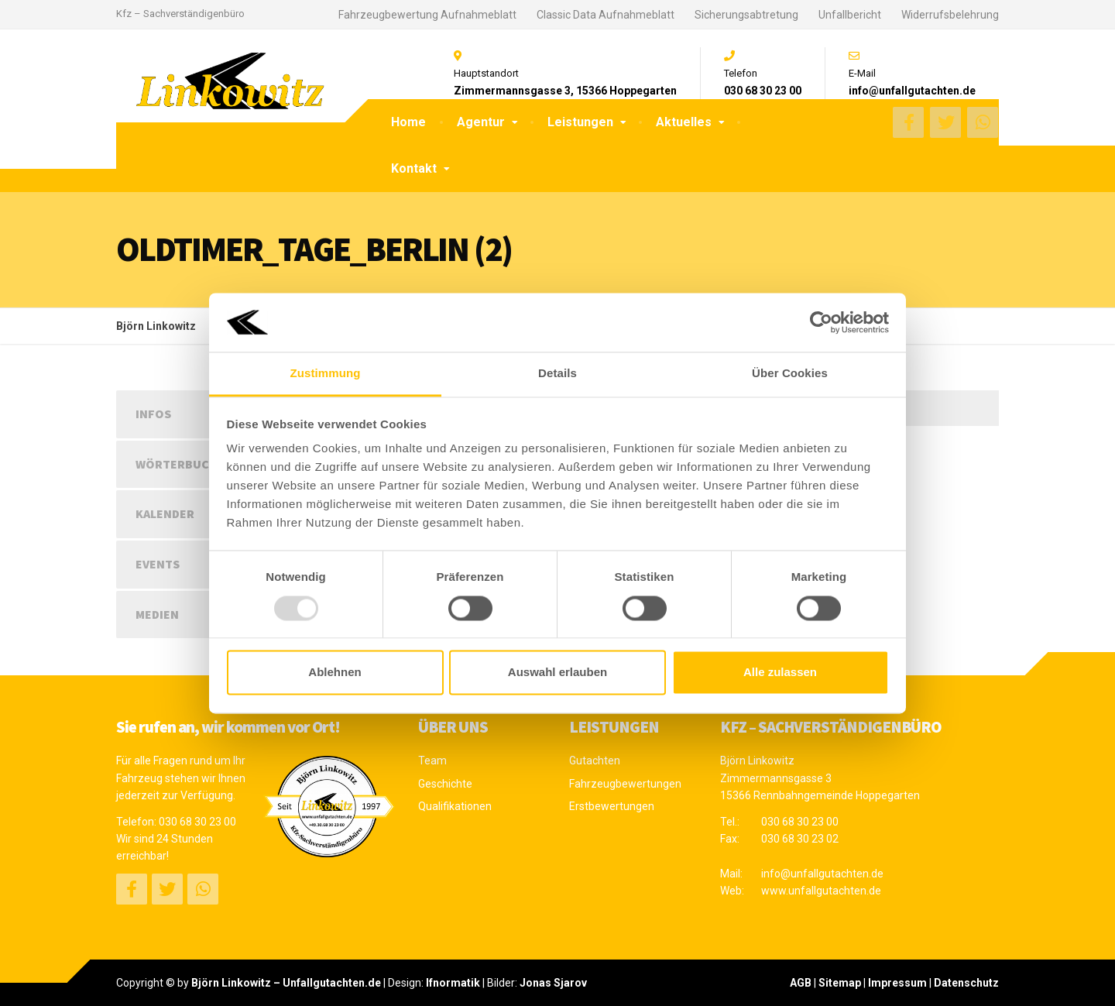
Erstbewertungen (611, 806)
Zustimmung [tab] (325, 373)
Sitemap (839, 983)
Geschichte (445, 784)
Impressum (897, 983)
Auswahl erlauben (557, 672)
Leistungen (580, 122)
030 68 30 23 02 (800, 839)
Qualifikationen (455, 806)
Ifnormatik (453, 983)
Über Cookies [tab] (790, 373)
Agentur (481, 122)
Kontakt (414, 168)
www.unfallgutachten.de (821, 890)
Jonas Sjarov (553, 983)
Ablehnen (334, 672)
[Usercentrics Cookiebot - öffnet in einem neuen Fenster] (821, 322)
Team (432, 760)
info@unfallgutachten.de (822, 873)
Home (408, 122)
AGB (800, 983)
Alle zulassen (780, 672)
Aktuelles (684, 122)
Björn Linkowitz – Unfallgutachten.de (286, 983)
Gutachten (594, 760)
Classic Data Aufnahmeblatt (605, 15)
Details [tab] (557, 373)
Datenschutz (966, 983)
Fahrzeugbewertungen (625, 784)
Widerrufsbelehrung (950, 15)
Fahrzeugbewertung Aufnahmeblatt (427, 15)
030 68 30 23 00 (197, 821)
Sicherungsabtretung (746, 15)
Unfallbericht (849, 15)
